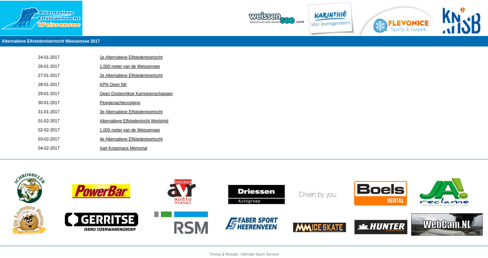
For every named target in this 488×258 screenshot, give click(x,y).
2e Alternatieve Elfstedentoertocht (131, 75)
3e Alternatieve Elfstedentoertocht (131, 111)
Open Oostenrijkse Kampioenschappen (136, 93)
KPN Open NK (113, 84)
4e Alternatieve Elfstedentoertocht (131, 139)
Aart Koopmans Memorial (123, 148)
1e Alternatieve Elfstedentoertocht (131, 57)
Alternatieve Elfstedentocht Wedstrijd (134, 121)
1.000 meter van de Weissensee (130, 66)
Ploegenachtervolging (120, 102)
